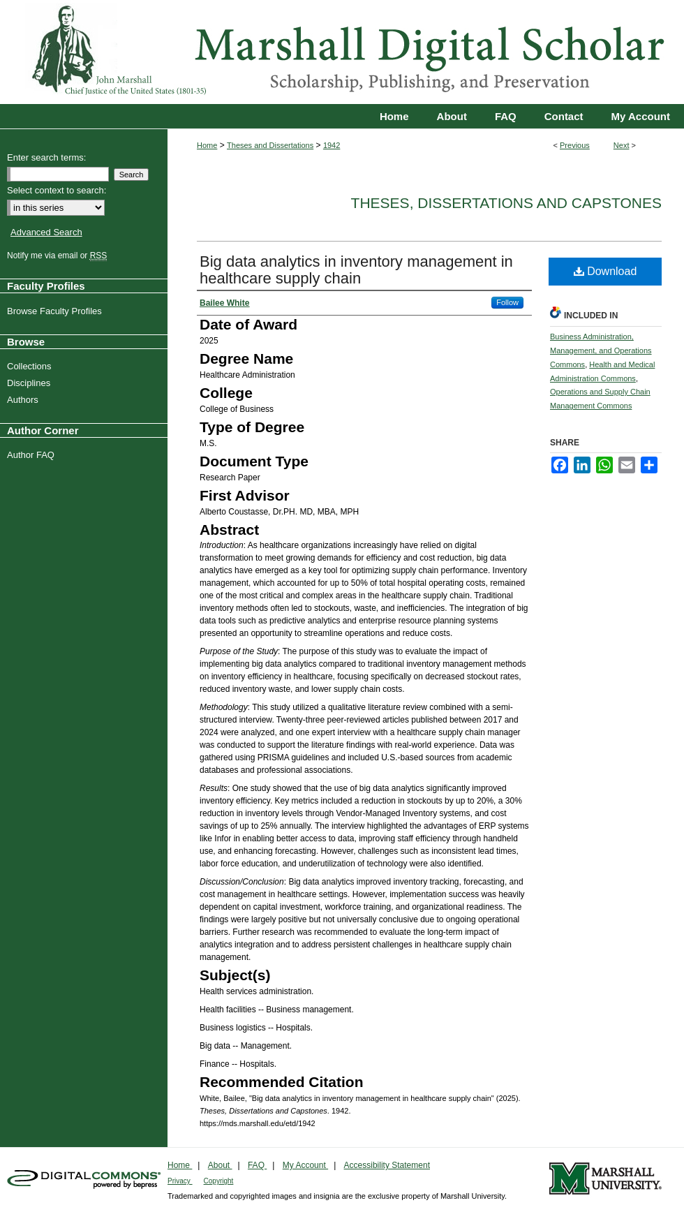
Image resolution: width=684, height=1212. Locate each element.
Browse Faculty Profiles (56, 311)
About (220, 1165)
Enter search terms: (46, 157)
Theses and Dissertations (270, 145)
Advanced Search (46, 232)
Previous (575, 145)
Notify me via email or (58, 255)
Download (605, 271)
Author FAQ (32, 455)
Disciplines (30, 383)
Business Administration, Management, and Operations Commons (601, 350)
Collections (31, 366)
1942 (331, 145)
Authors (24, 399)
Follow (507, 302)
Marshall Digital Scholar (342, 52)
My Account (305, 1165)
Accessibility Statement (387, 1165)
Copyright (219, 1181)
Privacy (180, 1181)
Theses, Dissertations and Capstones (506, 203)
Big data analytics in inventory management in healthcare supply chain (356, 270)
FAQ (257, 1165)
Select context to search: (56, 190)
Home (207, 145)
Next (622, 145)
